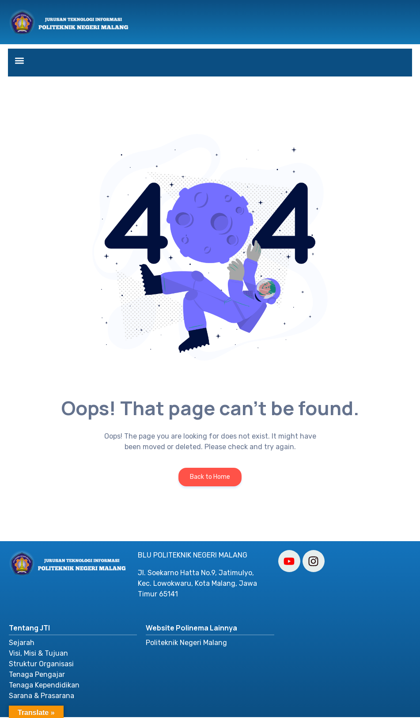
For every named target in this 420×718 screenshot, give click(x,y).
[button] (19, 60)
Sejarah (21, 643)
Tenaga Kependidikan (44, 686)
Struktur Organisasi (41, 665)
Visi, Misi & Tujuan (38, 654)
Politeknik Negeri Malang (186, 643)
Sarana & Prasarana (41, 696)
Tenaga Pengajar (37, 675)
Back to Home (210, 477)
